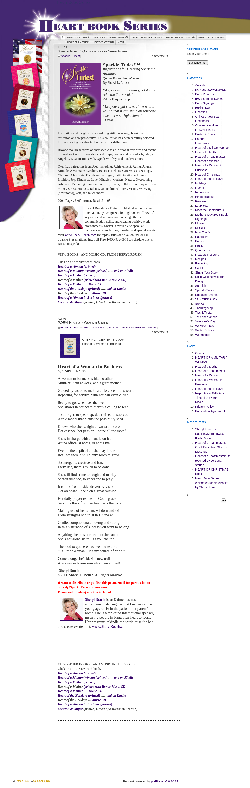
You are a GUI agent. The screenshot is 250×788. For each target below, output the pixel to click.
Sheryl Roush (95, 600)
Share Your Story (206, 272)
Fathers (200, 138)
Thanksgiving (204, 308)
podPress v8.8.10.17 (164, 781)
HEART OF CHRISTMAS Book (212, 472)
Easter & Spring (205, 134)
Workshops (202, 334)
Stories (200, 303)
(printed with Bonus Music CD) (104, 280)
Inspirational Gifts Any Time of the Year (209, 395)
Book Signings (204, 103)
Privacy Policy (204, 406)
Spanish (200, 285)
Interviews (202, 192)
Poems (152, 327)
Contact (200, 353)
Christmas (202, 121)
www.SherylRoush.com (80, 235)
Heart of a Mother (78, 42)
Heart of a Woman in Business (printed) (85, 297)
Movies (200, 223)
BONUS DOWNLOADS (210, 89)
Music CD (99, 293)
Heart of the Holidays (211, 37)
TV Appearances (206, 317)
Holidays (201, 183)
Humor (199, 187)
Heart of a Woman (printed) (77, 266)
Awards (200, 85)
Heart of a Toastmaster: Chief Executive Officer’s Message (211, 447)
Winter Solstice (205, 330)
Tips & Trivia (203, 312)
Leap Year (202, 205)
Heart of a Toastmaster (180, 37)
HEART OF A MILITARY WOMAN (147, 37)
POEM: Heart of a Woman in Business (83, 323)
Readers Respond (207, 254)
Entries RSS (22, 781)
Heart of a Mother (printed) (76, 275)
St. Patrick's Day (206, 299)
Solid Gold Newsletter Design (209, 279)
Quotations (202, 250)
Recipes (200, 259)
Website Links (204, 326)
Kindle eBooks (204, 196)
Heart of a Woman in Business (110, 37)
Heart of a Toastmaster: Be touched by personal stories (213, 460)
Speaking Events (206, 294)
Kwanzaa (201, 201)
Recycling (201, 263)
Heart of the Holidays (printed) (79, 288)
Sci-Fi (199, 268)
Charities (201, 112)
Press (199, 245)
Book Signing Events (209, 98)
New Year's (202, 232)
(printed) (102, 270)
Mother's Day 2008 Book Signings (211, 217)
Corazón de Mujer (207, 125)
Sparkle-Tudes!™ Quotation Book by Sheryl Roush (92, 51)
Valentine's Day (205, 321)
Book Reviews (204, 94)
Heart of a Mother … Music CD (80, 284)
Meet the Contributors (209, 210)
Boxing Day (203, 107)
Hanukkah (202, 143)
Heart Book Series (73, 2)
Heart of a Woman (103, 42)
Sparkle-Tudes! (70, 56)
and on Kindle (123, 270)
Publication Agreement (210, 411)
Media (121, 42)
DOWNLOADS (205, 130)
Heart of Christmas (207, 174)
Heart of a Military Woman (77, 270)
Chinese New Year (207, 116)
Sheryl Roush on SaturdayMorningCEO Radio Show (209, 434)
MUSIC (200, 228)
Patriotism (202, 236)
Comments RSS (42, 781)
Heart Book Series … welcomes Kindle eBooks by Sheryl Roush (211, 483)
